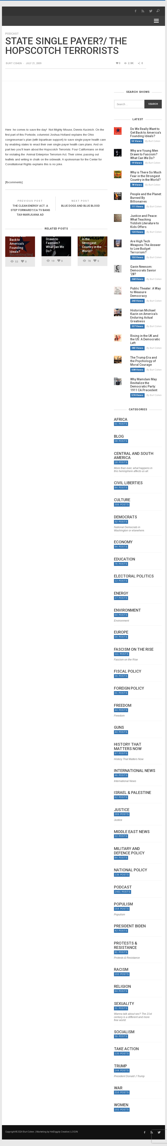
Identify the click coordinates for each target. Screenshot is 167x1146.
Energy (121, 593)
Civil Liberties (128, 483)
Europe (121, 632)
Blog (119, 436)
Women (121, 1105)
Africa (120, 419)
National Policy (130, 870)
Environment (127, 610)
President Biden (130, 926)
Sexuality (124, 1003)
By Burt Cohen (152, 141)
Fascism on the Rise (134, 649)
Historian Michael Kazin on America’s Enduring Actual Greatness (144, 316)
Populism (123, 904)
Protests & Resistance (125, 945)
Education (124, 559)
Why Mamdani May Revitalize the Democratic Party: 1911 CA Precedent (143, 385)
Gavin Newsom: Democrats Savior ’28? (143, 270)
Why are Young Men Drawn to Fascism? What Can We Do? (144, 154)
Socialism (124, 1032)
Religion (122, 986)
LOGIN (74, 1132)
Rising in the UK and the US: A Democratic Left (145, 339)
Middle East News (132, 832)
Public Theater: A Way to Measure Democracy (145, 292)
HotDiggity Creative (59, 1132)
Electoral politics (134, 576)
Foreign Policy (129, 688)
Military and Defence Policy (129, 851)
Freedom (122, 705)
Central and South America (133, 455)
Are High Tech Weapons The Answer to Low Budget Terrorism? (145, 247)
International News (134, 770)
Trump (120, 1066)
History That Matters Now (128, 746)
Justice (121, 810)
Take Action (126, 1049)
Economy (123, 542)
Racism (121, 969)
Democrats (125, 517)
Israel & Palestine (132, 792)
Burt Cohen (14, 63)
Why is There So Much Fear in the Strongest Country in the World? (145, 176)
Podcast (12, 33)
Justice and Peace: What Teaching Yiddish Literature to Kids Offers (144, 221)
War (118, 1088)
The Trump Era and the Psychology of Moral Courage (143, 361)
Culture (122, 500)
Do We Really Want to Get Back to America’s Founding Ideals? (145, 132)
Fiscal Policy (127, 671)
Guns (119, 727)
